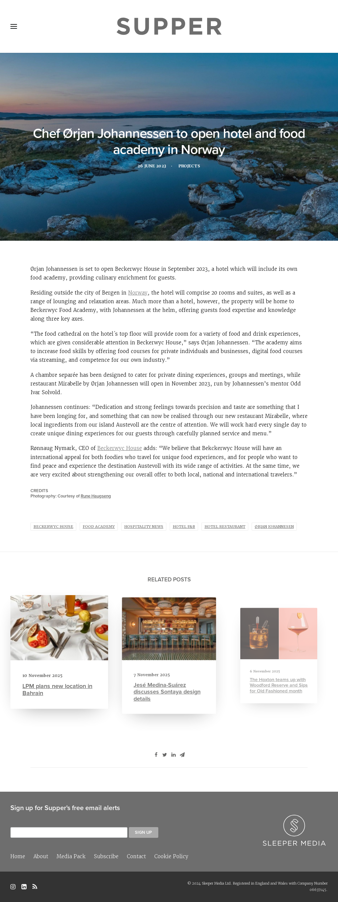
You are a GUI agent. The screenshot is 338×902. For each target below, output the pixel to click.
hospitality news (143, 526)
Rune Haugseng (96, 496)
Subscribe (106, 856)
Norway (138, 293)
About (40, 856)
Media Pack (71, 856)
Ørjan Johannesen (274, 526)
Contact (136, 856)
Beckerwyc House (119, 448)
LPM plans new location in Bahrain (57, 686)
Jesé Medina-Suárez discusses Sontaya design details (167, 679)
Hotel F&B (184, 526)
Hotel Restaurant (224, 526)
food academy (99, 526)
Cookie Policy (171, 856)
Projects (191, 167)
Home (17, 856)
